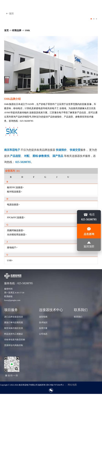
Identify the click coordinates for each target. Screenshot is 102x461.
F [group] (33, 177)
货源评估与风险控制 (13, 345)
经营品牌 (16, 30)
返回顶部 (89, 244)
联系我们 (78, 317)
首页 (6, 30)
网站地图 (72, 384)
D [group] (22, 177)
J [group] (56, 177)
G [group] (45, 177)
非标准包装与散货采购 (14, 339)
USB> (10, 260)
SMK (27, 30)
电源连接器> (13, 204)
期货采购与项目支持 (13, 328)
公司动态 (43, 334)
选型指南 (43, 317)
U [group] (68, 177)
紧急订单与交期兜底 (13, 322)
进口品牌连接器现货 (13, 317)
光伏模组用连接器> (17, 234)
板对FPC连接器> (15, 187)
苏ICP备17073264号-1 (55, 385)
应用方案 (43, 328)
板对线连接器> (14, 191)
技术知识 (43, 322)
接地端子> (12, 247)
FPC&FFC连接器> (16, 217)
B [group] (11, 177)
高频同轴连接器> (15, 230)
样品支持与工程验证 (13, 334)
